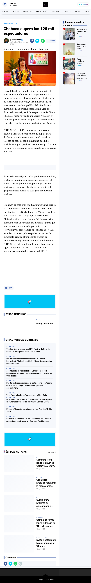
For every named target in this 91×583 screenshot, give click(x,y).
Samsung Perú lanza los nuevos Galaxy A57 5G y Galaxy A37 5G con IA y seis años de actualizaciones (46, 462)
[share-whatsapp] (43, 41)
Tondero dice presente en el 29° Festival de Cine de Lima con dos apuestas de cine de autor (28, 350)
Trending (84, 4)
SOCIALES (15, 11)
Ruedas (40, 497)
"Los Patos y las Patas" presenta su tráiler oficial (26, 395)
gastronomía (43, 537)
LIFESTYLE (27, 11)
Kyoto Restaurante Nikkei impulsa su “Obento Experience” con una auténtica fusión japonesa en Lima (46, 543)
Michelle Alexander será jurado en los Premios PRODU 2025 (29, 410)
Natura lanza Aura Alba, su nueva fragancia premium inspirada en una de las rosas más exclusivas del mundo (82, 46)
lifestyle (42, 477)
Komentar (51, 41)
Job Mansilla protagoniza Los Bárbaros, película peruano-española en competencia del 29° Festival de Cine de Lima (29, 373)
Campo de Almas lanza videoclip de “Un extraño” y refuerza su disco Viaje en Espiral (45, 523)
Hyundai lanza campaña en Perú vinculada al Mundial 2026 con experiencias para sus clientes (82, 32)
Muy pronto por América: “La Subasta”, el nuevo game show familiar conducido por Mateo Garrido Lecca (29, 400)
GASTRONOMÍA (42, 11)
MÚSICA (40, 517)
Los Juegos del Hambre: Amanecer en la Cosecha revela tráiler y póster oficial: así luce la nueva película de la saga (82, 76)
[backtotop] (45, 576)
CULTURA (55, 11)
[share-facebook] (32, 41)
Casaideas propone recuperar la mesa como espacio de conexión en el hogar (46, 483)
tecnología (42, 457)
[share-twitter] (37, 41)
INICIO (5, 11)
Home (6, 24)
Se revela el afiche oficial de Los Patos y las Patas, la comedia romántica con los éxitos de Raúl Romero (28, 420)
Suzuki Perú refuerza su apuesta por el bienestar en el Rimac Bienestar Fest (45, 503)
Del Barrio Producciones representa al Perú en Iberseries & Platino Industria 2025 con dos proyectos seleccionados (29, 361)
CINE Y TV (67, 11)
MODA (77, 11)
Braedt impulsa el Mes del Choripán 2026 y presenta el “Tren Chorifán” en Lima (81, 61)
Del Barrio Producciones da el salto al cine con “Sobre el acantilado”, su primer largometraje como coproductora (29, 385)
